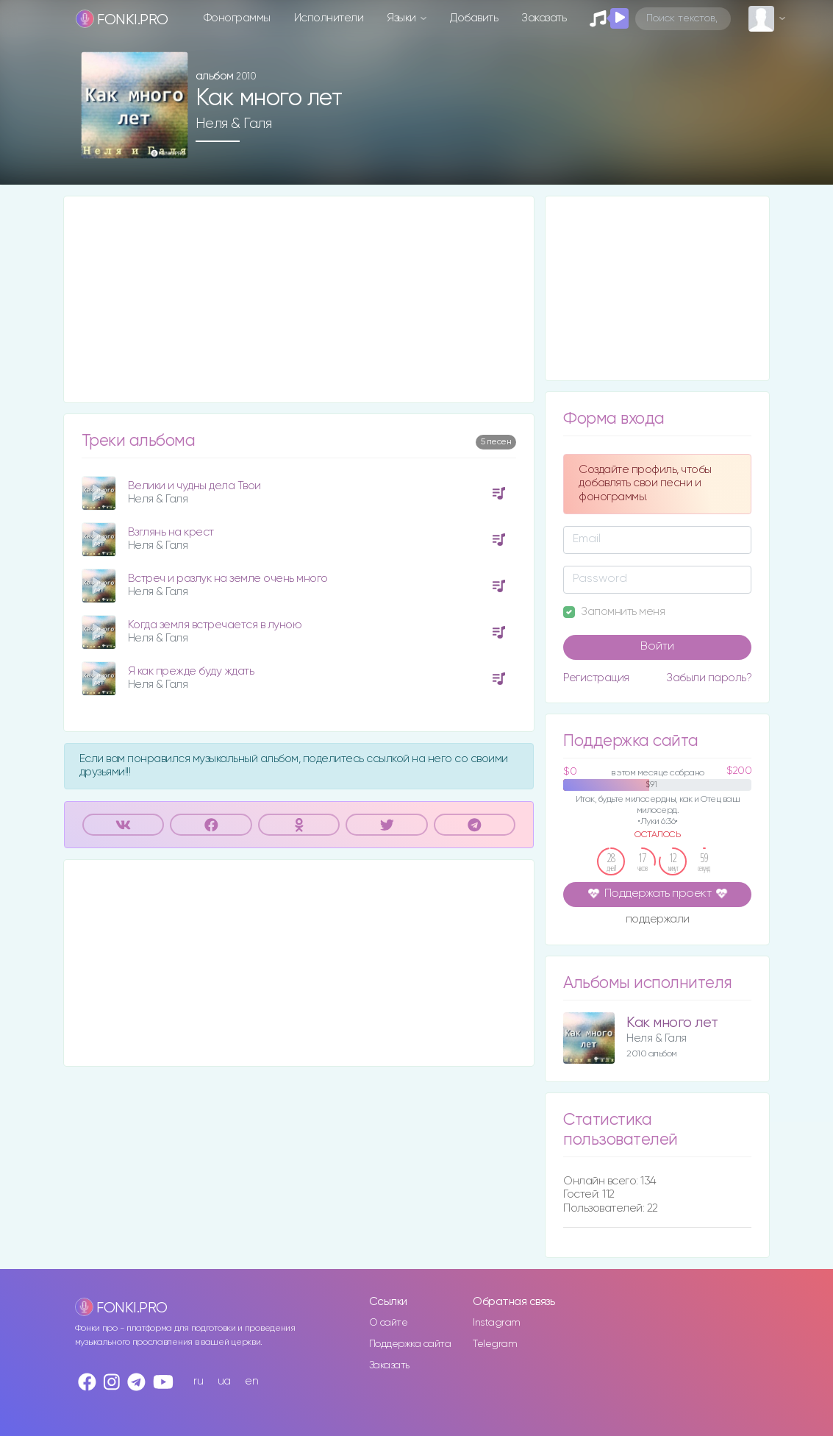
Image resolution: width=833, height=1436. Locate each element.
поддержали (658, 920)
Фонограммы (237, 18)
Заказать (543, 18)
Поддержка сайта (410, 1344)
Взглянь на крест (171, 532)
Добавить (474, 18)
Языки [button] (402, 18)
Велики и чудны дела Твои (194, 485)
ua (224, 1381)
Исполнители (329, 18)
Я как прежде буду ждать (191, 671)
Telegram (495, 1344)
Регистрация (596, 677)
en (251, 1381)
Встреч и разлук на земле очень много (228, 578)
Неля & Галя (234, 123)
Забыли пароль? (708, 677)
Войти (657, 647)
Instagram (497, 1323)
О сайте (388, 1323)
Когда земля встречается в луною (215, 624)
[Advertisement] (299, 299)
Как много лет (672, 1023)
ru (198, 1381)
